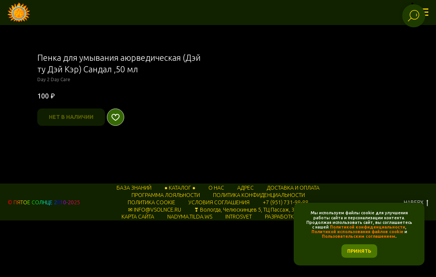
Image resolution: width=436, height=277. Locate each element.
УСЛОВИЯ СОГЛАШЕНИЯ (219, 202)
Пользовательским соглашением (358, 236)
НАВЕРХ (416, 202)
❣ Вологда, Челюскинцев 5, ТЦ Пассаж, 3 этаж (251, 210)
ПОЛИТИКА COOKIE (151, 202)
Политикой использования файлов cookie (357, 231)
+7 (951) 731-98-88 (285, 202)
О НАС (216, 188)
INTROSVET (238, 217)
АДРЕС (245, 188)
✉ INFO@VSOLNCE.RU (154, 210)
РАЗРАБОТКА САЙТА (290, 217)
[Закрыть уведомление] (419, 208)
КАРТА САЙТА (137, 217)
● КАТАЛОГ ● (180, 188)
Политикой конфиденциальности (367, 227)
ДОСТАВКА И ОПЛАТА (293, 188)
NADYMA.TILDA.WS (189, 217)
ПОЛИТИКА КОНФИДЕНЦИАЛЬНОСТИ (259, 195)
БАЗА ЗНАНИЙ (133, 188)
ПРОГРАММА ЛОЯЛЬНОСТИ (165, 195)
